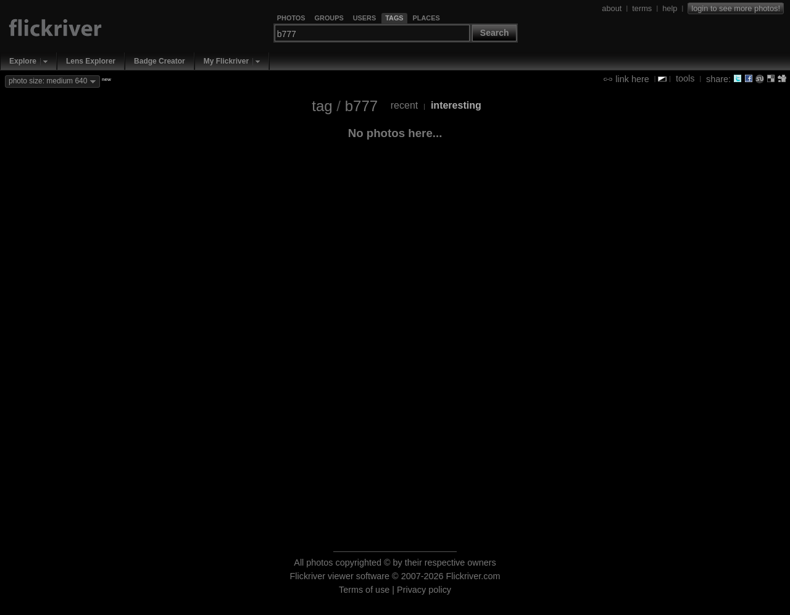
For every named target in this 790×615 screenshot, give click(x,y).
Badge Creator (159, 61)
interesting (456, 105)
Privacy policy (424, 590)
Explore (22, 61)
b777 (361, 106)
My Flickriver (226, 61)
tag (322, 106)
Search (494, 33)
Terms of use (364, 590)
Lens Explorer (90, 61)
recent (404, 105)
